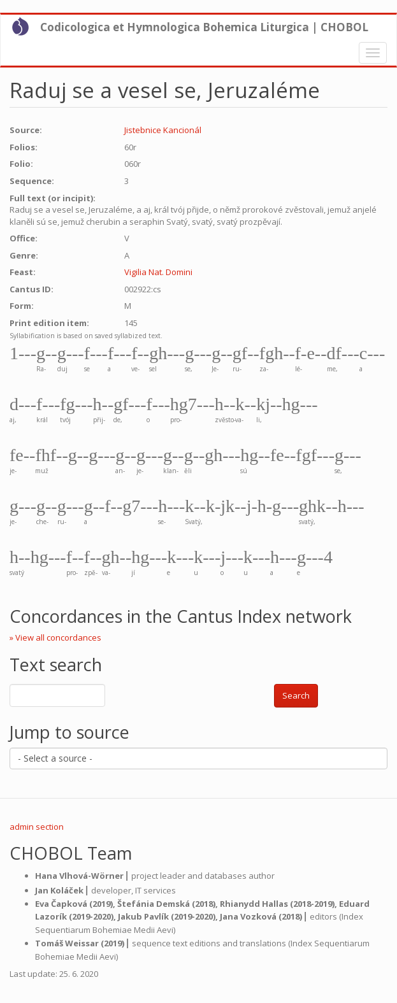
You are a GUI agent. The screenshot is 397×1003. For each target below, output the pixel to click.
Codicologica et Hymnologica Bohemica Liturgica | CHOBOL (204, 27)
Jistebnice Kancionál (162, 130)
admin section (37, 826)
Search (296, 695)
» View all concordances (55, 637)
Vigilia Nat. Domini (158, 272)
